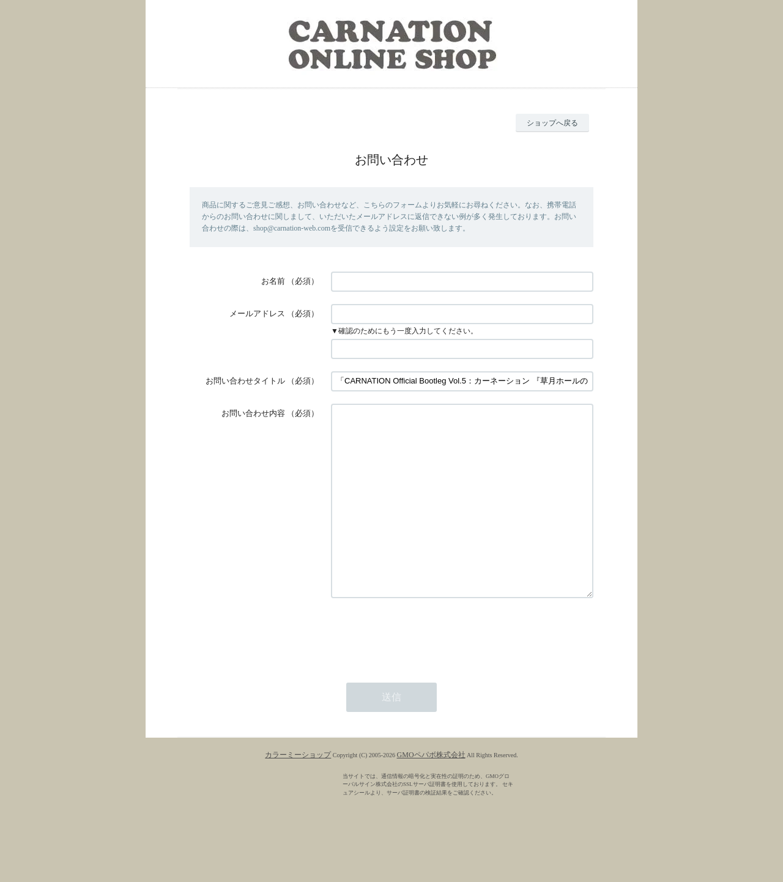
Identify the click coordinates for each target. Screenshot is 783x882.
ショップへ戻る (552, 123)
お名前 (273, 281)
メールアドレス (257, 313)
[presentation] (424, 671)
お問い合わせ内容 (253, 413)
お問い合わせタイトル (245, 380)
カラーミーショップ (298, 791)
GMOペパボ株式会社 (431, 791)
